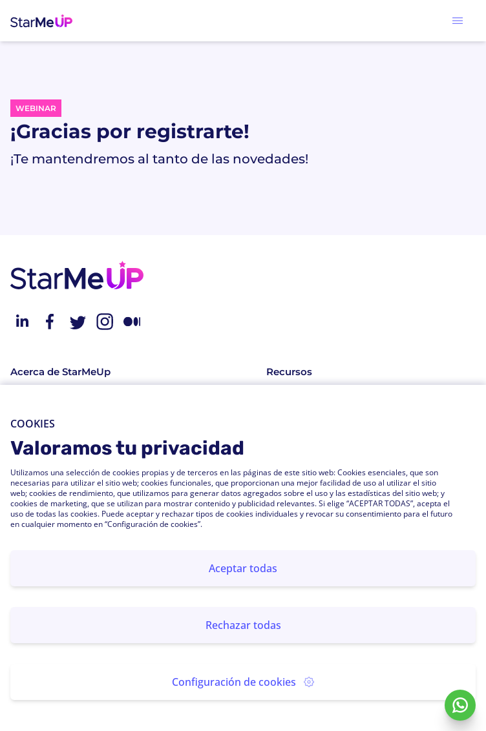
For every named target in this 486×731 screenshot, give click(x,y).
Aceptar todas (243, 568)
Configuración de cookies (243, 682)
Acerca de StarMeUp (60, 372)
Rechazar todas (243, 625)
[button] (457, 20)
